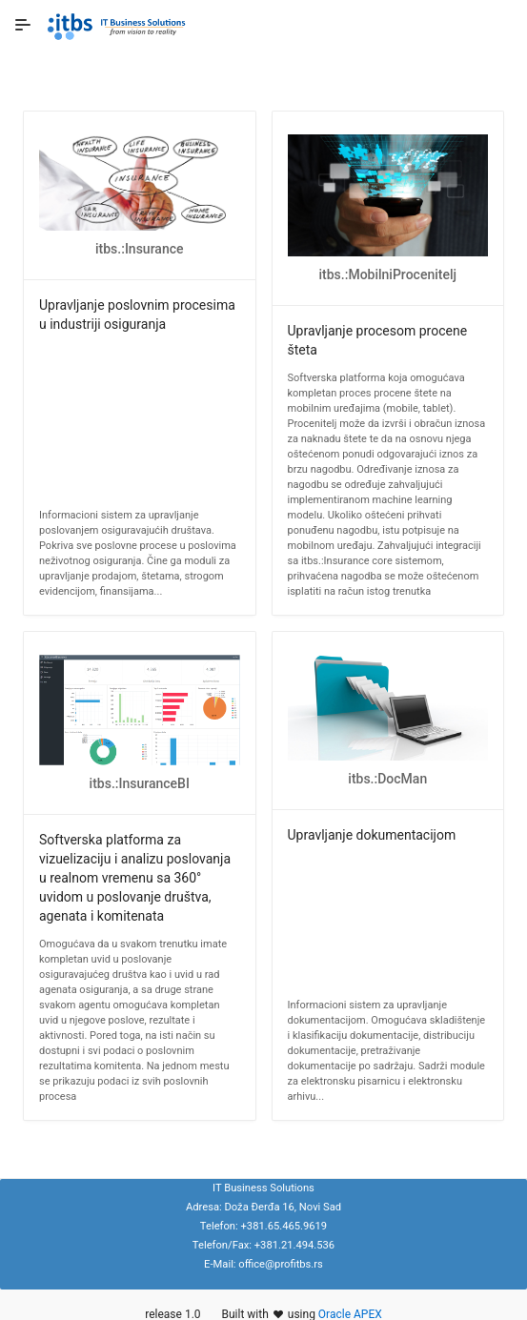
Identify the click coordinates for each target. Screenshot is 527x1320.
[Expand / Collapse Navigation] (23, 25)
